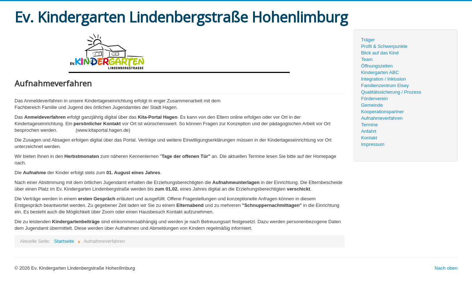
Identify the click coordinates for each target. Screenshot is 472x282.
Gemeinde (372, 105)
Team (367, 59)
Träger (368, 39)
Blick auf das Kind (379, 53)
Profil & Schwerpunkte (384, 46)
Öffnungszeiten (376, 66)
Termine (369, 124)
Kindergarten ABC (380, 72)
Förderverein (374, 98)
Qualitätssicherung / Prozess (391, 92)
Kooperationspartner (382, 111)
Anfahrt (368, 131)
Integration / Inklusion (383, 79)
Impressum (372, 144)
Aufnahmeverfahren (381, 118)
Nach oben (446, 268)
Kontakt (369, 137)
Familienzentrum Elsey (385, 85)
